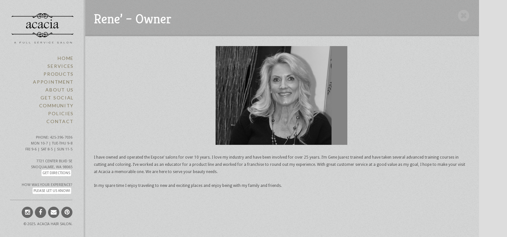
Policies (61, 113)
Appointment (53, 82)
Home (66, 58)
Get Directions (56, 173)
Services (60, 66)
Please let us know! (52, 191)
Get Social (57, 97)
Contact (60, 121)
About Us (59, 89)
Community (56, 105)
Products (58, 74)
